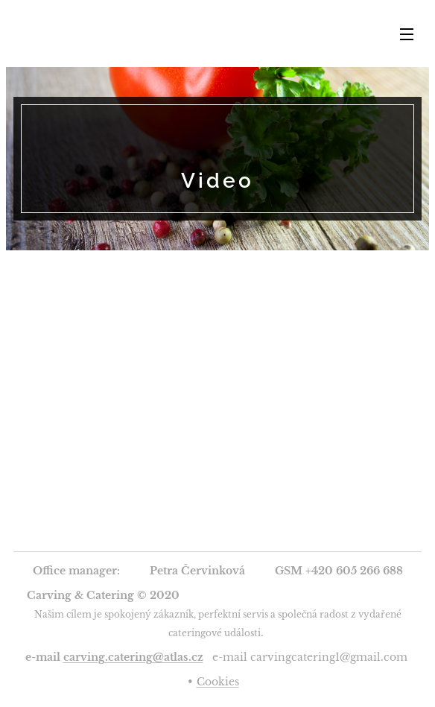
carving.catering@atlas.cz (133, 657)
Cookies (218, 681)
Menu (406, 34)
